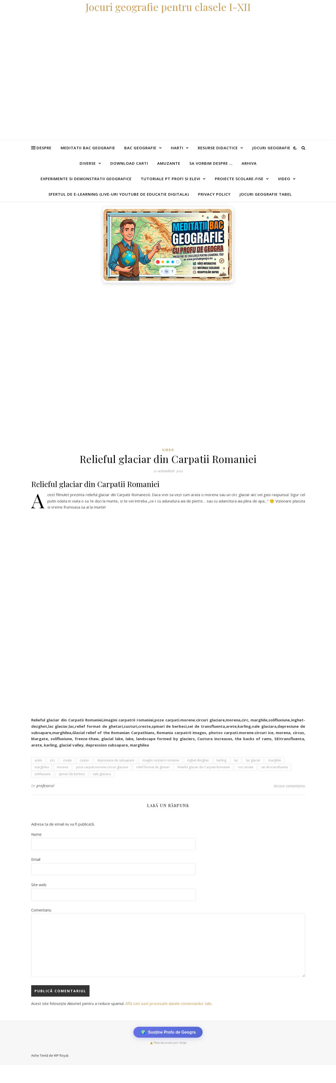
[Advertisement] (152, 323)
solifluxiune (42, 774)
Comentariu (41, 909)
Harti (177, 147)
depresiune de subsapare (115, 760)
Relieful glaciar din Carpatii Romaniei (204, 767)
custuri (84, 760)
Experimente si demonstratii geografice (86, 178)
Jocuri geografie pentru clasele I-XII (168, 6)
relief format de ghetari (153, 767)
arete (38, 760)
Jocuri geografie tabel (266, 194)
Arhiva (249, 163)
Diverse (88, 163)
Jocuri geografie (271, 147)
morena (62, 767)
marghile (274, 760)
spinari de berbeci (72, 774)
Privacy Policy (214, 194)
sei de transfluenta (274, 767)
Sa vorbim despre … (211, 163)
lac (236, 760)
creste (67, 760)
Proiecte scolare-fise (239, 178)
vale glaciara (102, 774)
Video (284, 178)
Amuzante (168, 163)
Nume (36, 834)
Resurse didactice (218, 147)
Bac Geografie (140, 147)
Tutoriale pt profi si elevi (170, 178)
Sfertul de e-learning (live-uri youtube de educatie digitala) (118, 194)
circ (52, 760)
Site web (38, 884)
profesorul (45, 785)
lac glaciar (253, 760)
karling (221, 760)
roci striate (245, 767)
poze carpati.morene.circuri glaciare (102, 767)
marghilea (41, 767)
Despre (44, 147)
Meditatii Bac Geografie (88, 147)
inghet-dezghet (198, 760)
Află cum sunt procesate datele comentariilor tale (168, 1003)
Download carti (129, 163)
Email (35, 859)
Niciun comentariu (289, 785)
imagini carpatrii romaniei (160, 760)
